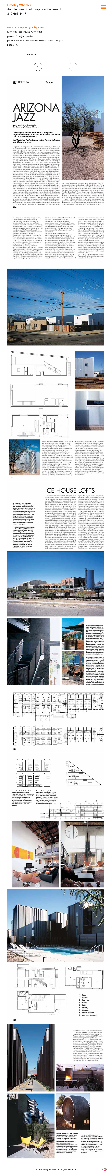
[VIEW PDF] (31, 54)
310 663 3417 (16, 13)
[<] (38, 67)
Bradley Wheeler (19, 5)
